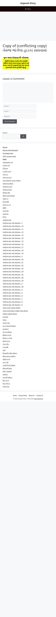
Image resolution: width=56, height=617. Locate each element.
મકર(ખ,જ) (6, 323)
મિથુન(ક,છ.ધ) (7, 335)
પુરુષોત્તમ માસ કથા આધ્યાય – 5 (12, 293)
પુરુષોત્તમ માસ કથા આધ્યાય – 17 (13, 247)
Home (15, 395)
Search (5, 133)
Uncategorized (8, 153)
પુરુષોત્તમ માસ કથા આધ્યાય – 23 (13, 268)
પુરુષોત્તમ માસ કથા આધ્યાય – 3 (12, 284)
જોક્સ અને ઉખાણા (9, 196)
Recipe (5, 147)
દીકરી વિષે (6, 202)
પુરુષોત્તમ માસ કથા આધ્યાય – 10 (13, 226)
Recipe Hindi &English (10, 150)
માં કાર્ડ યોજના (7, 332)
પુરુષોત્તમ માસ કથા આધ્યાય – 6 (12, 296)
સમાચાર (5, 374)
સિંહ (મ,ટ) (6, 380)
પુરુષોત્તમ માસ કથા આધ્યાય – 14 (13, 238)
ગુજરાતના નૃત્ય (7, 187)
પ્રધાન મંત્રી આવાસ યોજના (11, 308)
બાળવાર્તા (5, 317)
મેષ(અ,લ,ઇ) (6, 341)
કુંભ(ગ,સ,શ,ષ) (7, 178)
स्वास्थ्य (4, 159)
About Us (31, 395)
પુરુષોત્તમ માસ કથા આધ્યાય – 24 (13, 271)
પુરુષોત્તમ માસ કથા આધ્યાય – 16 (13, 244)
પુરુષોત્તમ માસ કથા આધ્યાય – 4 (12, 290)
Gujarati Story (28, 3)
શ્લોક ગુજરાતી (7, 371)
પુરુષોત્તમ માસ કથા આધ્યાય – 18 (13, 250)
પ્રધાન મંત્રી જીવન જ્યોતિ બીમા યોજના (15, 311)
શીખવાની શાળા (7, 368)
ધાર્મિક (4, 208)
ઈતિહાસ (5, 168)
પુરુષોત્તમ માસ (7, 220)
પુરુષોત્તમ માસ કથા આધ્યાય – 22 (13, 265)
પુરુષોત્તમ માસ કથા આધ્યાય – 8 (12, 302)
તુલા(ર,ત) (5, 199)
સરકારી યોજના (7, 377)
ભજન (4, 320)
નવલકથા (6, 211)
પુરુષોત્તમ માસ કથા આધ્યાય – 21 (13, 262)
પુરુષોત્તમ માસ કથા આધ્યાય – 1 (12, 223)
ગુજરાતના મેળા (7, 190)
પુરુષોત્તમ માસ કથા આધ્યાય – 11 (13, 229)
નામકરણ (5, 214)
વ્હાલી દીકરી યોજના (9, 365)
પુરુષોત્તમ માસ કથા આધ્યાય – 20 (13, 259)
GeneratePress (38, 399)
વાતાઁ (4, 350)
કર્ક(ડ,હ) (5, 174)
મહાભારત (6, 329)
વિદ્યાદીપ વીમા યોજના (10, 353)
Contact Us (39, 395)
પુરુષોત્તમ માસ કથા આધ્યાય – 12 (13, 232)
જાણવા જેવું (6, 193)
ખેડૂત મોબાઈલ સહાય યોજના (12, 181)
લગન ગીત (6, 344)
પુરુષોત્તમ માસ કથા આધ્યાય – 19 (13, 253)
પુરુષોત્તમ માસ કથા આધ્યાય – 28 (13, 277)
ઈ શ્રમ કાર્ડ (6, 165)
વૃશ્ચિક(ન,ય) (6, 359)
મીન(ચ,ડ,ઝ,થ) (7, 338)
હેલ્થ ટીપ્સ (6, 387)
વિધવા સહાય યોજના (9, 356)
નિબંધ (4, 217)
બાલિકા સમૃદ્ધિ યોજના (10, 314)
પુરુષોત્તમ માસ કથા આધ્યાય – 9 (12, 305)
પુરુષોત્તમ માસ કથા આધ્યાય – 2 (12, 256)
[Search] (23, 136)
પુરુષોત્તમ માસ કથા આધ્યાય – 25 (13, 274)
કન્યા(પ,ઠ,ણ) (7, 171)
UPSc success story (9, 156)
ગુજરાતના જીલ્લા (8, 184)
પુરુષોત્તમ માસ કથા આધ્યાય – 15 (13, 241)
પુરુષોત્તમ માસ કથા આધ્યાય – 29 (13, 280)
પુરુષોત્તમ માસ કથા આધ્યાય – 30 (13, 287)
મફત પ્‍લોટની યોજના (9, 326)
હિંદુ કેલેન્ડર (6, 383)
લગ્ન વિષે (5, 347)
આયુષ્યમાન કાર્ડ (8, 162)
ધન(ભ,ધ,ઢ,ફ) (7, 205)
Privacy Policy (23, 395)
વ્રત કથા (5, 362)
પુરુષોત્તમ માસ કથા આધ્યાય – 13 (13, 235)
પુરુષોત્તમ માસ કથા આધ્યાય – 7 (12, 299)
